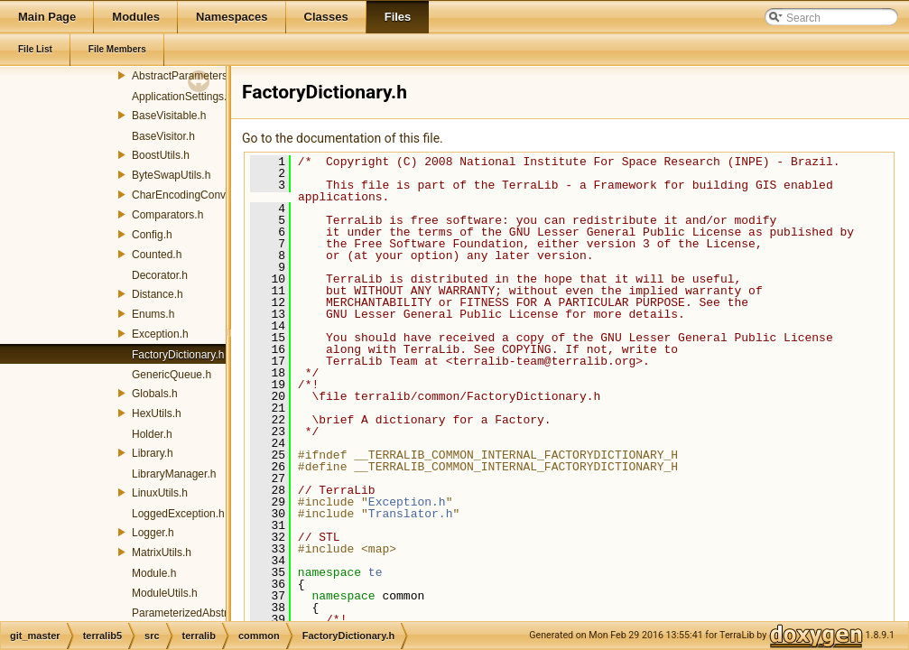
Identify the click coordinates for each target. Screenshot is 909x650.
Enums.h (153, 314)
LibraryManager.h (174, 474)
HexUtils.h (156, 413)
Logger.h (153, 532)
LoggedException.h (178, 513)
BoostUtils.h (161, 155)
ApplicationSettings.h (182, 96)
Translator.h (410, 514)
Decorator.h (160, 275)
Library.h (152, 453)
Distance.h (157, 294)
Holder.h (152, 434)
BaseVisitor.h (163, 136)
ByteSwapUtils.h (171, 175)
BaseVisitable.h (169, 115)
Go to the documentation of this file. (342, 138)
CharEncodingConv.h (183, 195)
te (375, 572)
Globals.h (155, 393)
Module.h (154, 573)
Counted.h (156, 254)
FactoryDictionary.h (178, 354)
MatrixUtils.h (161, 552)
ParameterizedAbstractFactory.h (209, 613)
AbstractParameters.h (184, 76)
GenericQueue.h (171, 374)
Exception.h (160, 334)
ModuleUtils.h (165, 593)
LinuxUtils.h (160, 493)
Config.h (152, 234)
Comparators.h (167, 215)
